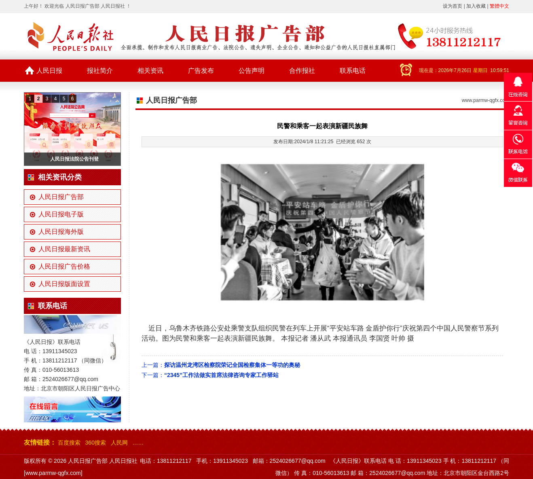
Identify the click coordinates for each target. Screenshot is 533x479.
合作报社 (302, 70)
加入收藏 (476, 6)
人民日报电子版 (61, 214)
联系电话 (353, 70)
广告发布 (201, 70)
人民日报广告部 (61, 196)
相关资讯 (150, 70)
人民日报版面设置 (64, 283)
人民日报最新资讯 (64, 249)
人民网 (119, 442)
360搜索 (95, 442)
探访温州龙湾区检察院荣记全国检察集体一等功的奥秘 (232, 365)
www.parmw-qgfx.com (485, 100)
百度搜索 (69, 442)
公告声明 (251, 70)
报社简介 (100, 70)
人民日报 (49, 70)
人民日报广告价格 (64, 266)
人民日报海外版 (61, 231)
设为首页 (452, 6)
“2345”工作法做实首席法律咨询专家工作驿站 (221, 375)
